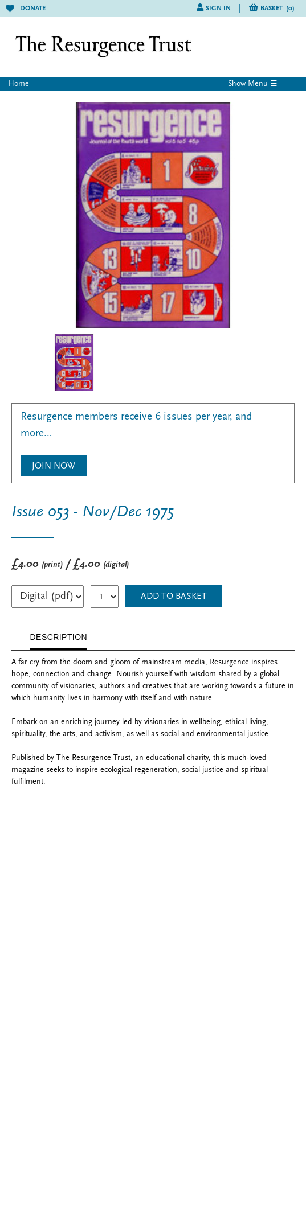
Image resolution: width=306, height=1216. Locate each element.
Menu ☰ (263, 84)
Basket (277, 8)
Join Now (53, 466)
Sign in (218, 8)
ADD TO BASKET (174, 596)
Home (18, 84)
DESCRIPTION (59, 637)
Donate (26, 8)
